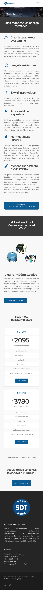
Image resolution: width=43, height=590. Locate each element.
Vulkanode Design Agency (12, 579)
